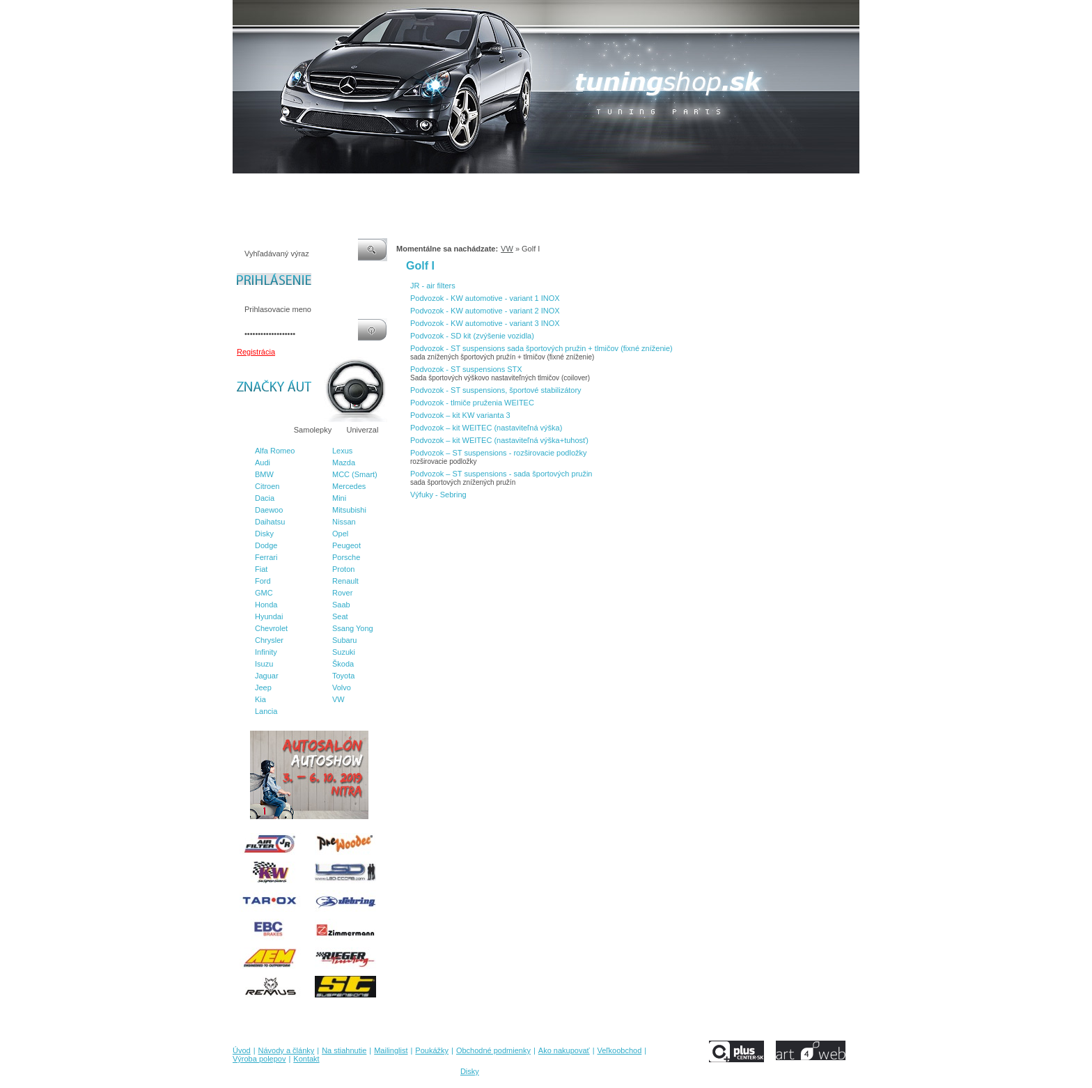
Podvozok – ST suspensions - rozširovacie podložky (498, 453)
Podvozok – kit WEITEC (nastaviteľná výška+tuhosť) (499, 440)
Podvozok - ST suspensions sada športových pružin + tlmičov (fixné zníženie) (541, 348)
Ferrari (266, 557)
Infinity (266, 652)
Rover (342, 593)
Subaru (344, 640)
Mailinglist (406, 187)
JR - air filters (432, 285)
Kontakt (768, 187)
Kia (260, 699)
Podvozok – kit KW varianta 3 (460, 415)
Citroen (267, 486)
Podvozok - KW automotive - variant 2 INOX (485, 310)
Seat (340, 616)
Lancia (266, 711)
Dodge (266, 545)
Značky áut (260, 430)
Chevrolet (271, 628)
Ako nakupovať (594, 187)
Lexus (342, 450)
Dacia (264, 498)
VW (338, 699)
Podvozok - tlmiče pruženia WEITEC (472, 402)
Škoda (343, 664)
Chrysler (269, 640)
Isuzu (264, 664)
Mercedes (349, 486)
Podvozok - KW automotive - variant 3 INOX (485, 323)
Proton (343, 569)
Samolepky (313, 430)
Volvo (341, 687)
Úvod (242, 187)
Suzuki (343, 652)
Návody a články (291, 187)
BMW (264, 474)
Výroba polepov (715, 187)
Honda (266, 604)
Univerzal (363, 430)
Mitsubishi (349, 510)
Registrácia (256, 352)
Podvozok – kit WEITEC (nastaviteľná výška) (486, 427)
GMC (264, 593)
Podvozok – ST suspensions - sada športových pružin (501, 473)
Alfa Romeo (275, 450)
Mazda (343, 462)
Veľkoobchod (654, 187)
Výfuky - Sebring (438, 494)
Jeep (263, 687)
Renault (345, 581)
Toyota (343, 675)
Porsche (346, 557)
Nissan (344, 522)
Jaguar (267, 675)
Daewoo (269, 510)
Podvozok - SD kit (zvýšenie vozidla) (472, 336)
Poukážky (452, 187)
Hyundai (269, 616)
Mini (339, 498)
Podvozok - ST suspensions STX (466, 369)
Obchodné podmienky (518, 187)
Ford (263, 581)
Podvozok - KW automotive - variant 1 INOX (485, 298)
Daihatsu (270, 522)
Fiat (261, 569)
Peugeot (346, 545)
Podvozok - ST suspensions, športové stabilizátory (496, 390)
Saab (341, 604)
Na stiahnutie (354, 187)
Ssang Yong (352, 628)
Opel (340, 533)
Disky (264, 533)
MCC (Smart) (354, 474)
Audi (262, 462)
